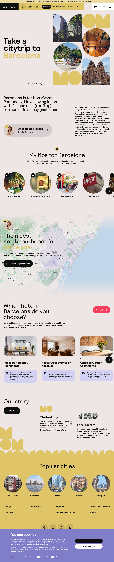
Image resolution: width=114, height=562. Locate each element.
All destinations (9, 512)
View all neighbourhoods (18, 263)
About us (12, 410)
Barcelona (33, 6)
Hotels (70, 7)
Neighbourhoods (59, 7)
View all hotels (102, 310)
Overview (46, 7)
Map (78, 7)
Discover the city (37, 83)
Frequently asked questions (65, 512)
